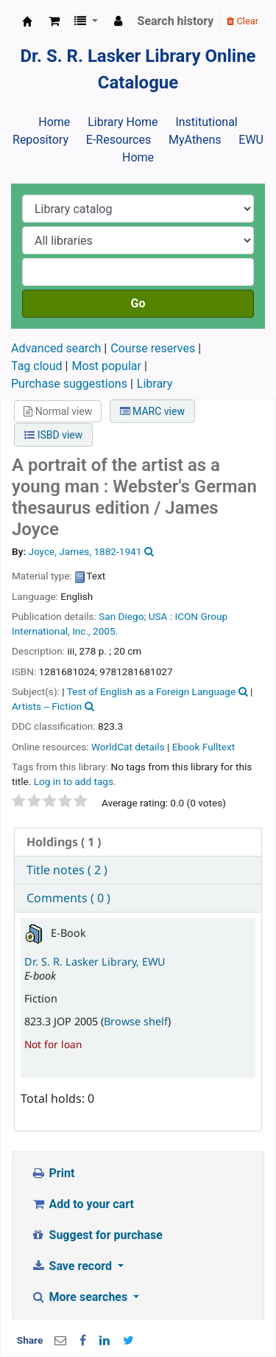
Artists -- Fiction (47, 706)
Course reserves (152, 348)
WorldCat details (128, 747)
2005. (105, 631)
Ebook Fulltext (203, 747)
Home (54, 122)
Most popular (106, 366)
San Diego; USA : (135, 616)
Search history (176, 21)
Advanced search (56, 348)
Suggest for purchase (97, 1235)
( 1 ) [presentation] (63, 842)
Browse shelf (136, 1021)
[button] (54, 21)
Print (52, 1173)
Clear (242, 21)
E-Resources (118, 140)
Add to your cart (82, 1204)
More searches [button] (80, 1297)
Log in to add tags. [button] (75, 781)
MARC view (152, 411)
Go (138, 303)
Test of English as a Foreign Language (151, 691)
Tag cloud (37, 366)
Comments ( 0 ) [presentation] (68, 898)
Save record (73, 1266)
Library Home (123, 122)
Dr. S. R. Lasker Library (27, 21)
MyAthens (195, 140)
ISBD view (53, 435)
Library (154, 384)
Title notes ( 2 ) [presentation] (66, 870)
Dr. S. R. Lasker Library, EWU (95, 962)
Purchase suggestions (69, 384)
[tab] (138, 842)
